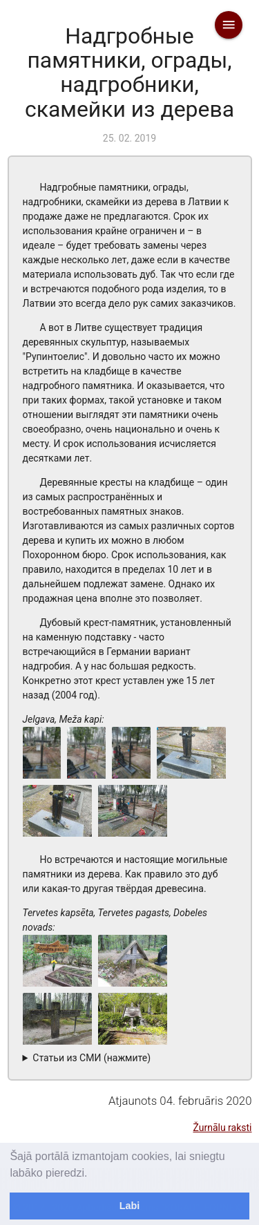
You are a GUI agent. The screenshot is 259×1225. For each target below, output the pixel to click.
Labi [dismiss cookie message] (129, 1205)
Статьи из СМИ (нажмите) (91, 1057)
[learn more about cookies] (92, 1174)
